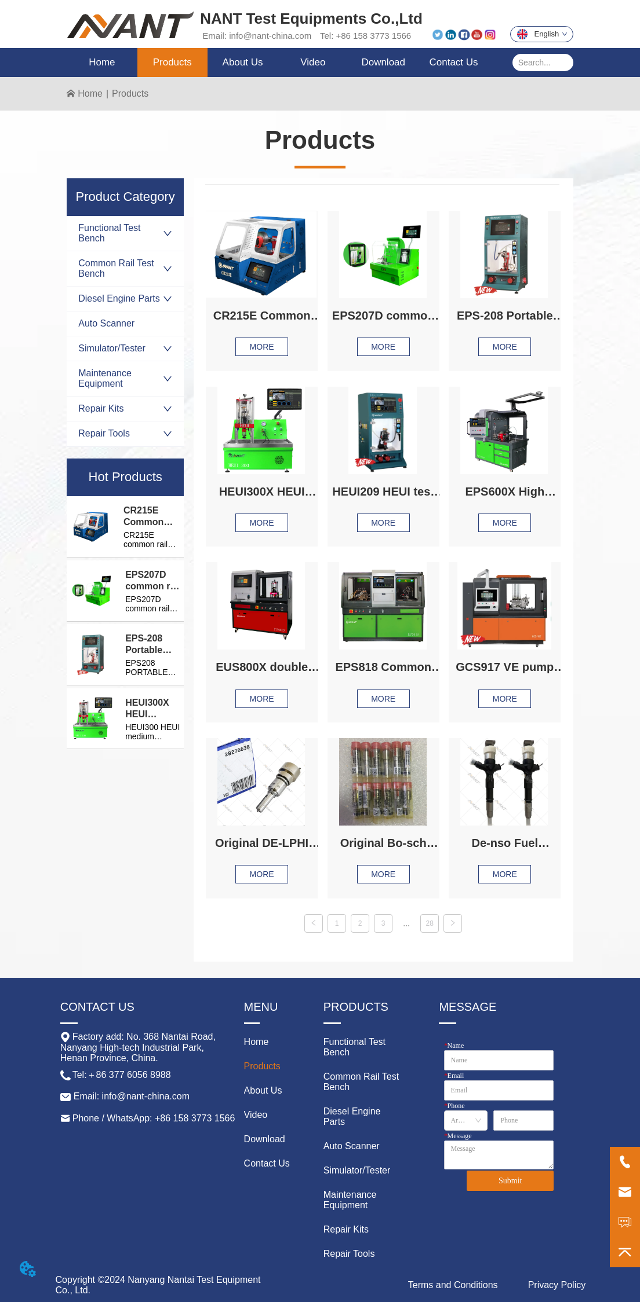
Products (130, 93)
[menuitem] (172, 62)
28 (429, 923)
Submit (510, 1180)
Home (90, 93)
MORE (262, 346)
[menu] (278, 62)
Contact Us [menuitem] (453, 62)
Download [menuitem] (383, 62)
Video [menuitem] (312, 62)
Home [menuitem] (102, 62)
